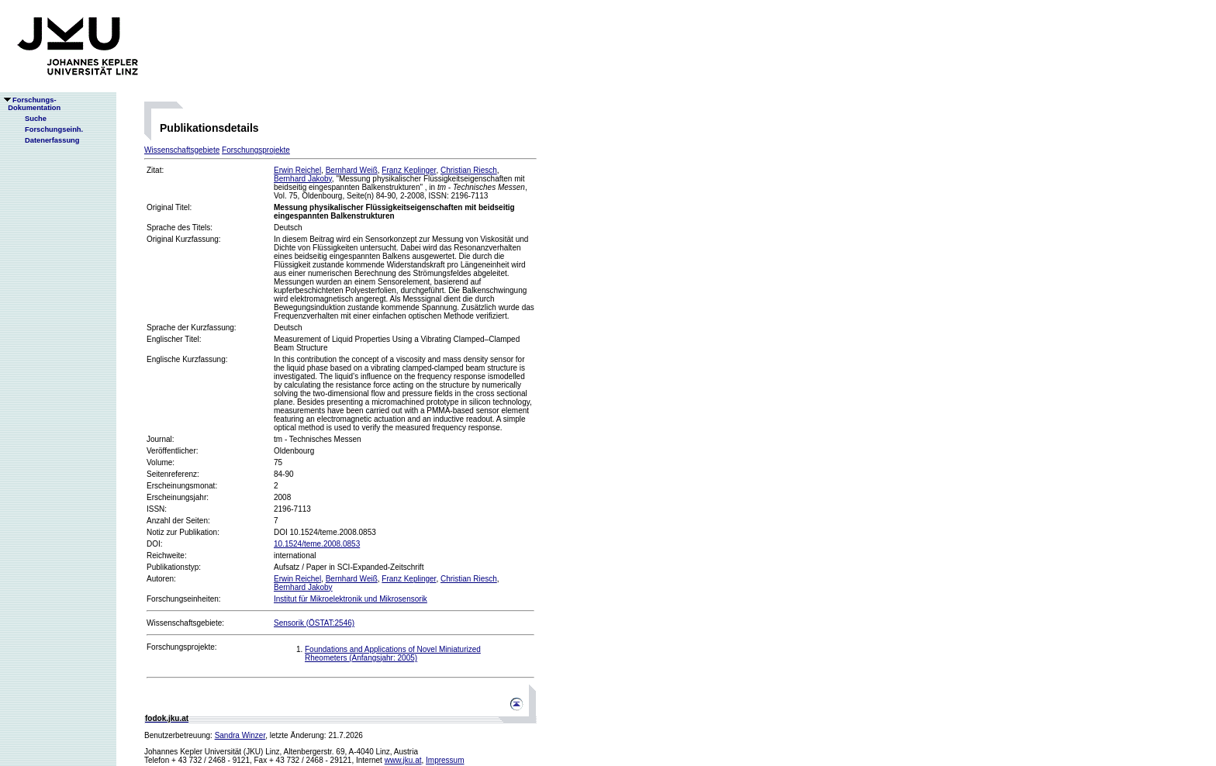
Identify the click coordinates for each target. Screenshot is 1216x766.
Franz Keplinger (409, 170)
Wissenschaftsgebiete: (185, 623)
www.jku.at (403, 760)
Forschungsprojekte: (182, 647)
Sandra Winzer (240, 735)
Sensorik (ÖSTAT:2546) (314, 623)
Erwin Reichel (297, 170)
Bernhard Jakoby (303, 178)
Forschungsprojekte (256, 150)
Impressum (445, 760)
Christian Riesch (468, 170)
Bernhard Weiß (352, 170)
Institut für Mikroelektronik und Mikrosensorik (350, 599)
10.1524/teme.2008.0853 (317, 544)
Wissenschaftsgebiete (181, 150)
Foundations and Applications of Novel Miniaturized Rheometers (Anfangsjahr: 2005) (393, 653)
